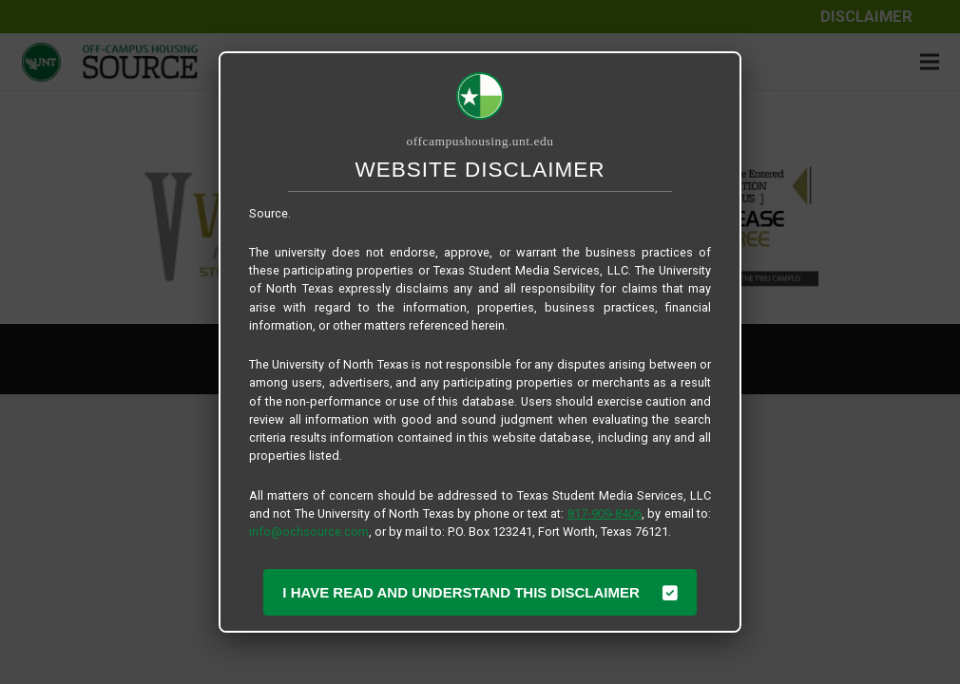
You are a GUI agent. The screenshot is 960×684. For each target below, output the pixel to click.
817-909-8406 (604, 513)
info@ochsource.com (309, 531)
